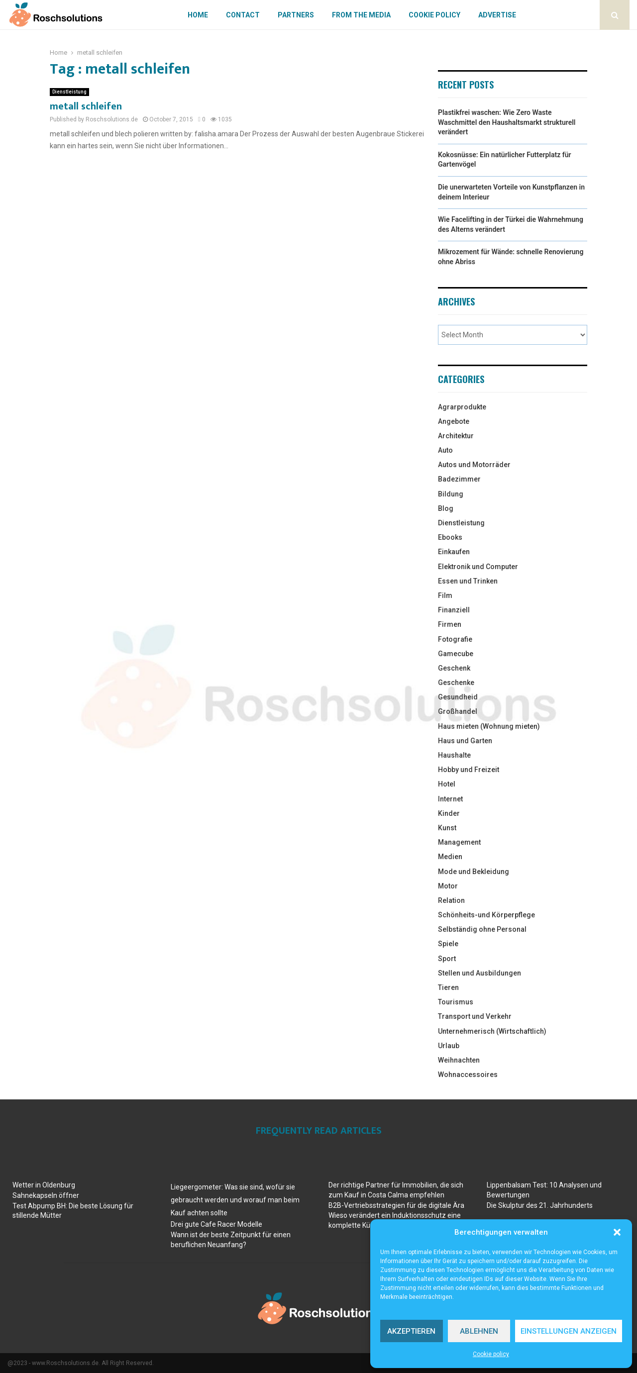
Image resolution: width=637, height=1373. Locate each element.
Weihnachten (459, 1060)
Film (445, 595)
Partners (296, 15)
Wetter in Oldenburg (43, 1185)
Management (459, 842)
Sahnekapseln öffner (45, 1195)
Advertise (497, 15)
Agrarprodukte (462, 407)
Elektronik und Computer (478, 567)
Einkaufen (454, 552)
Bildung (450, 494)
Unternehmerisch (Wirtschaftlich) (492, 1031)
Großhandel (457, 711)
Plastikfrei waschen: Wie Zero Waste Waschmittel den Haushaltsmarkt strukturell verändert (506, 122)
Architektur (456, 436)
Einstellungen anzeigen (569, 1331)
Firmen (449, 624)
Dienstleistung (69, 92)
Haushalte (454, 755)
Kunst (447, 828)
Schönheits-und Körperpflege (486, 915)
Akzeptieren (411, 1331)
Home (198, 15)
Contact (243, 15)
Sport (447, 959)
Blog (445, 508)
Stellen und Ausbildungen (479, 973)
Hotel (446, 784)
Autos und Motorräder (474, 465)
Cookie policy (491, 1354)
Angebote (453, 421)
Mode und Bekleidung (473, 872)
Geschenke (456, 682)
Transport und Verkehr (475, 1016)
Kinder (449, 813)
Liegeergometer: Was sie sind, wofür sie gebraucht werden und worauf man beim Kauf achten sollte (235, 1200)
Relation (451, 900)
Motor (448, 886)
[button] (617, 1232)
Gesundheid (458, 697)
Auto (445, 450)
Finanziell (454, 610)
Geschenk (454, 668)
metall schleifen (86, 106)
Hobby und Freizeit (468, 770)
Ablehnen (479, 1331)
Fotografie (455, 639)
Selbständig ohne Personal (482, 929)
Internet (450, 799)
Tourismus (455, 1002)
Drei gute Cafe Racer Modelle (216, 1224)
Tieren (448, 987)
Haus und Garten (465, 741)
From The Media (361, 15)
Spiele (448, 944)
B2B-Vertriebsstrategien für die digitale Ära (396, 1205)
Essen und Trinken (468, 581)
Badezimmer (459, 479)
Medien (450, 857)
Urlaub (448, 1046)
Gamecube (455, 654)
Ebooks (450, 537)
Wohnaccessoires (468, 1075)
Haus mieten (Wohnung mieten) (489, 726)
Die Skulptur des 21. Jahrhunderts (540, 1205)
